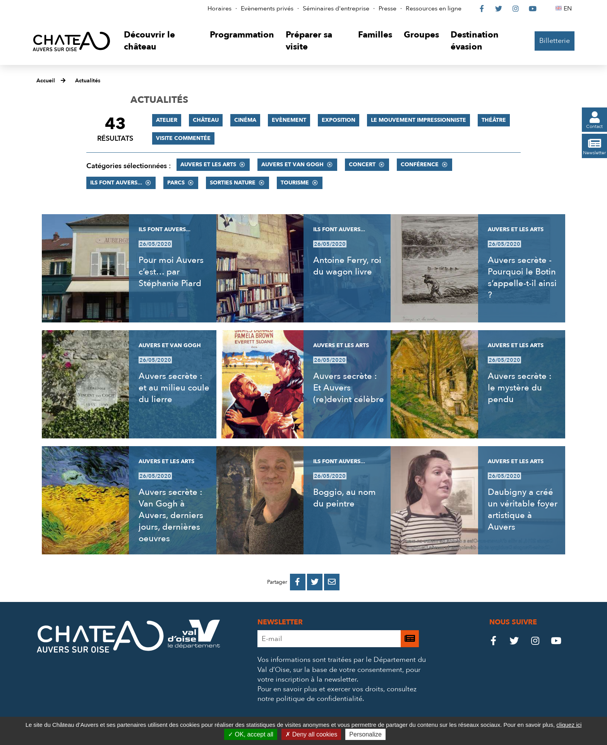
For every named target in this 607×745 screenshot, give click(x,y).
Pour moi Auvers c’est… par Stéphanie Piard (171, 271)
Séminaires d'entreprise (336, 8)
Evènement (289, 120)
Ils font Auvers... (116, 182)
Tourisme (295, 182)
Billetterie (554, 41)
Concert (362, 164)
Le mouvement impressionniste (418, 120)
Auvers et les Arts (208, 164)
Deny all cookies (311, 734)
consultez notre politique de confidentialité (337, 694)
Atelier (166, 120)
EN (568, 8)
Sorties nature (232, 182)
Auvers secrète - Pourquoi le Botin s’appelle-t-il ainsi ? (522, 277)
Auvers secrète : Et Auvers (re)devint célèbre (348, 387)
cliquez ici (568, 724)
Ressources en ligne (433, 8)
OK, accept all (250, 734)
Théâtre (494, 120)
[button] (161, 41)
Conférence (420, 164)
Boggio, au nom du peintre (344, 498)
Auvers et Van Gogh (292, 164)
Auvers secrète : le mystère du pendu (520, 387)
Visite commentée (183, 138)
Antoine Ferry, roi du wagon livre (347, 266)
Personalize (365, 734)
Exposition (338, 120)
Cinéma (245, 120)
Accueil (45, 80)
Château (206, 120)
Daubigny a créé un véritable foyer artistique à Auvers (522, 509)
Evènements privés (267, 8)
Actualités (87, 80)
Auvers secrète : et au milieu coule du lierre (174, 387)
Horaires (219, 8)
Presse (387, 8)
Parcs (176, 182)
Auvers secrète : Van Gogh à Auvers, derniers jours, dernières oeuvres (171, 515)
